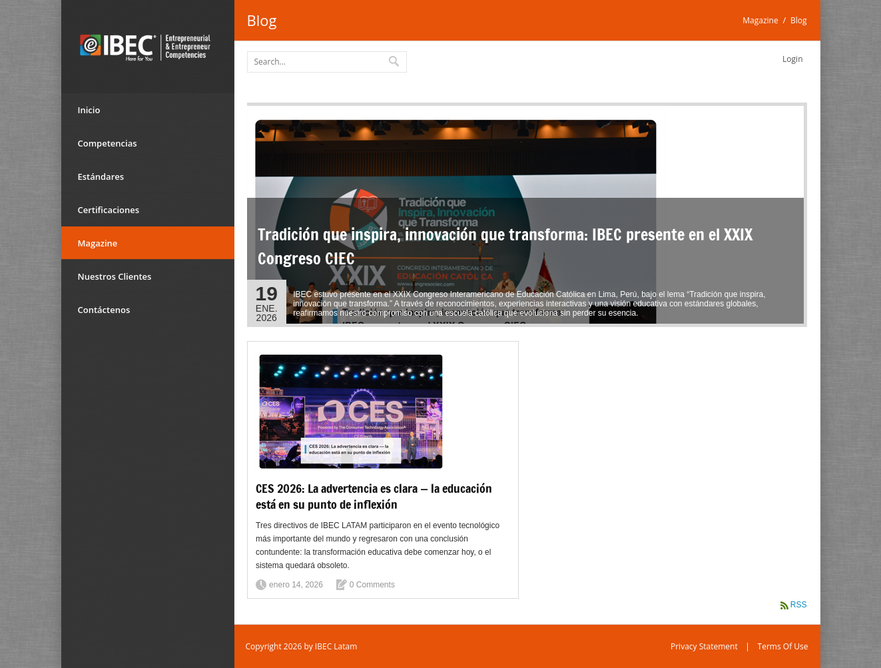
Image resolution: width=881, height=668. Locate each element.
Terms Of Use (783, 646)
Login (792, 59)
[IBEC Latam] (148, 47)
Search (395, 60)
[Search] (327, 62)
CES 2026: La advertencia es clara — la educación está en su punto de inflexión (374, 496)
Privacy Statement (704, 646)
